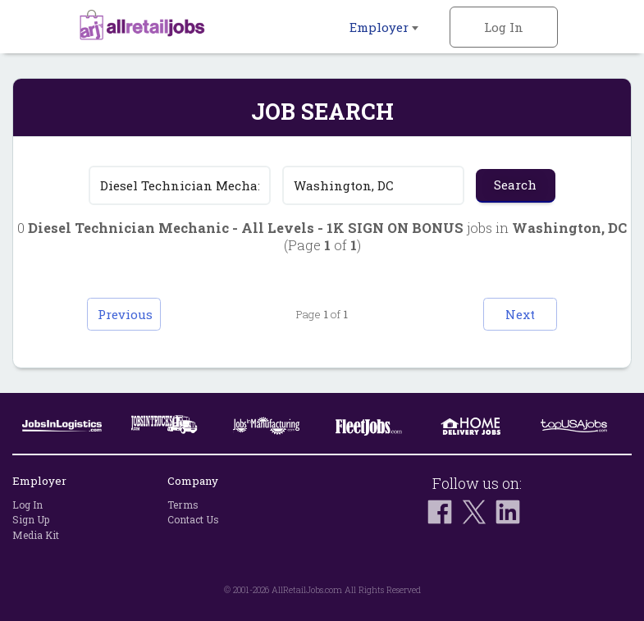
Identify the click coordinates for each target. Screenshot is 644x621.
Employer (383, 27)
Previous (125, 314)
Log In (503, 27)
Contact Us (193, 520)
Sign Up (30, 520)
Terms (183, 504)
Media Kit (35, 534)
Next (520, 314)
